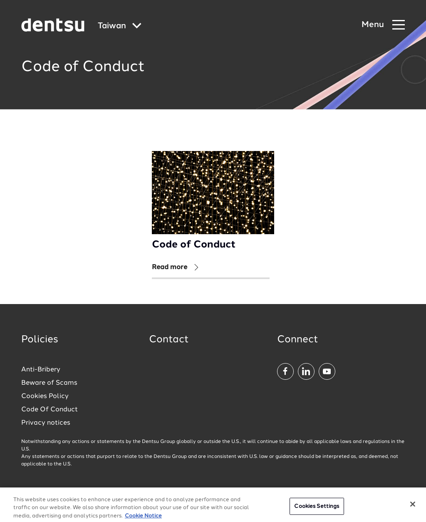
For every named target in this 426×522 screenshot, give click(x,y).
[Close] (413, 508)
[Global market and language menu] (119, 26)
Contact (169, 340)
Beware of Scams (49, 383)
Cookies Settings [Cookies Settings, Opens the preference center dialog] (316, 510)
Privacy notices (45, 423)
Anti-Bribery (40, 369)
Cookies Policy (45, 396)
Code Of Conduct (49, 409)
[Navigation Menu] (383, 25)
